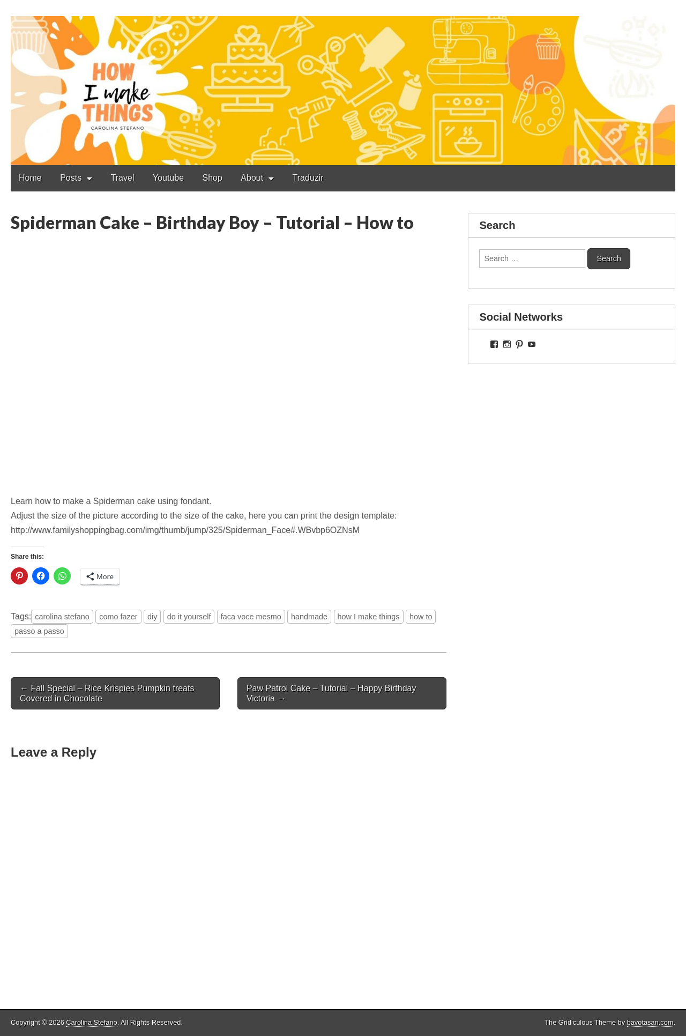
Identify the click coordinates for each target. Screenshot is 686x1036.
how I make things (369, 616)
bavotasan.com (650, 1022)
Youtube (168, 177)
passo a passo (39, 631)
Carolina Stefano (91, 1022)
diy (152, 616)
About (252, 177)
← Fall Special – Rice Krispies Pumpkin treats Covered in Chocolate (107, 693)
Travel (123, 177)
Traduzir (308, 177)
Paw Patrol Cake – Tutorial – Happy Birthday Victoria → (331, 693)
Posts (70, 177)
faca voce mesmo (251, 616)
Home (30, 177)
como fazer (118, 616)
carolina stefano (62, 616)
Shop (212, 177)
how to (420, 616)
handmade (309, 616)
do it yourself (189, 616)
